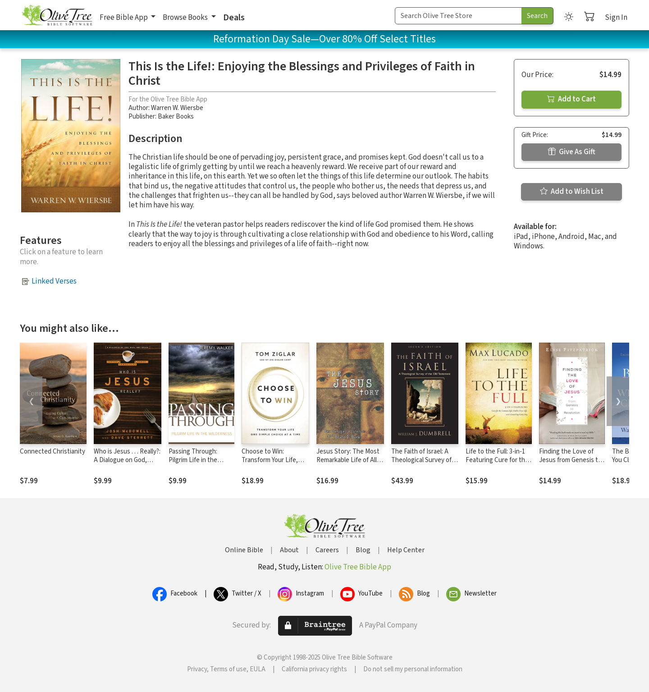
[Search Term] (458, 15)
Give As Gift (571, 152)
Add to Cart (571, 99)
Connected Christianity (52, 451)
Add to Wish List (571, 191)
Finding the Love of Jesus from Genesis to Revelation (570, 460)
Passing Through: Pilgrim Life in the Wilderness (193, 460)
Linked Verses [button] (54, 281)
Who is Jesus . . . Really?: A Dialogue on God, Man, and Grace (127, 460)
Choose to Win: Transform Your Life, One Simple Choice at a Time (274, 464)
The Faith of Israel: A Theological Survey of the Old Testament (421, 460)
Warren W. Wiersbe (177, 108)
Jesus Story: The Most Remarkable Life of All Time (347, 460)
